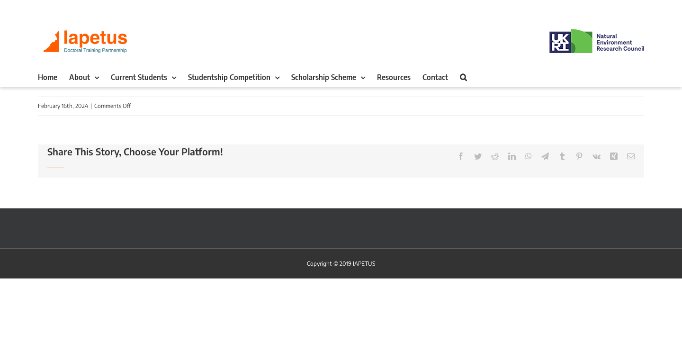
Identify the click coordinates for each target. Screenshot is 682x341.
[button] (529, 77)
